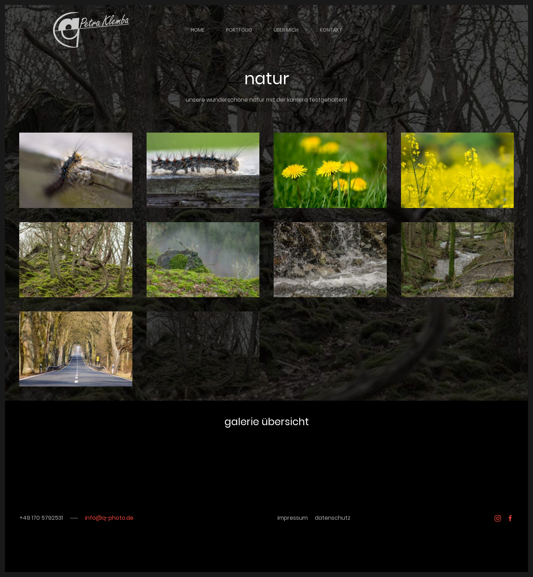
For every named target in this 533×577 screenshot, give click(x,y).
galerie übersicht (267, 422)
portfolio (239, 29)
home (198, 29)
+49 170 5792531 (41, 518)
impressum (293, 518)
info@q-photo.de (109, 518)
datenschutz (332, 518)
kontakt (331, 29)
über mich (286, 29)
